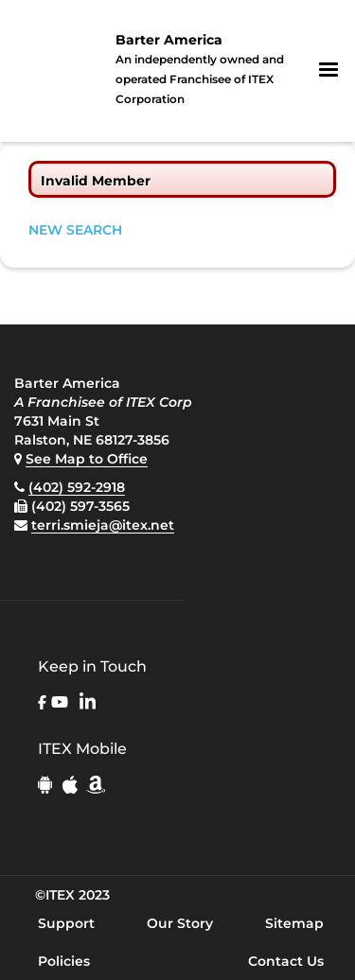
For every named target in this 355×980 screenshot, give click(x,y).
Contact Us (286, 961)
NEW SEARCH (75, 229)
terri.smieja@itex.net (102, 525)
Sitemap (294, 923)
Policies (64, 961)
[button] (328, 70)
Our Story (180, 923)
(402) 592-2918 (76, 487)
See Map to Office (87, 458)
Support (66, 923)
